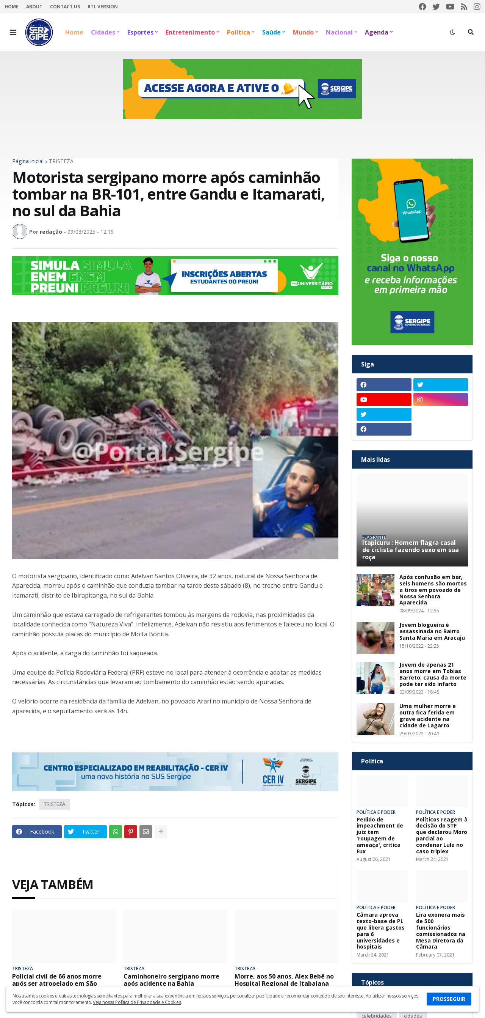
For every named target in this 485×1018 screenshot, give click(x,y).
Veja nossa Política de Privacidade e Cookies (137, 1002)
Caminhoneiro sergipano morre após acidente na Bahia (171, 980)
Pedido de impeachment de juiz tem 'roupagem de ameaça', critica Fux (380, 836)
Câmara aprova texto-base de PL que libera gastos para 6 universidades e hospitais (381, 931)
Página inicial (28, 161)
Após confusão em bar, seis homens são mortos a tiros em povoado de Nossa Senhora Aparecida (433, 590)
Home (12, 6)
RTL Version (103, 6)
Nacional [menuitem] (339, 32)
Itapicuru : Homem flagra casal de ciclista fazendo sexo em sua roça (410, 550)
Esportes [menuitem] (140, 32)
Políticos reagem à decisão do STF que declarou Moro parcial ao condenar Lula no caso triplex (442, 836)
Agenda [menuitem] (376, 32)
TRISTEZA (61, 161)
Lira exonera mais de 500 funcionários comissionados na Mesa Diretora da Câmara (440, 931)
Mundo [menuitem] (303, 32)
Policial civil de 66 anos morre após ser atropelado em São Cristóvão (57, 984)
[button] (13, 32)
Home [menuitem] (74, 32)
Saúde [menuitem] (271, 32)
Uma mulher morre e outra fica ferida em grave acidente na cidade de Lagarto (427, 715)
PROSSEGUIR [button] (449, 998)
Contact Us (65, 6)
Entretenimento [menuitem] (190, 32)
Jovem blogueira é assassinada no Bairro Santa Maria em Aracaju (432, 631)
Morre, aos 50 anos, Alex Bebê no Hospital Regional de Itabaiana (284, 980)
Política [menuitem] (238, 32)
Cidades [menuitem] (103, 32)
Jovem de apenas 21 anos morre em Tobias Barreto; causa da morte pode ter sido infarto (432, 674)
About (34, 6)
